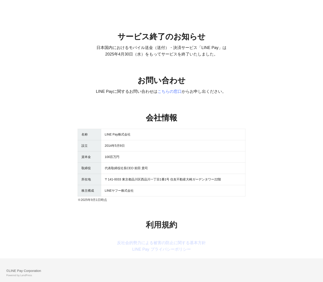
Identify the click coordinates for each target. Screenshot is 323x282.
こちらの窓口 (169, 91)
